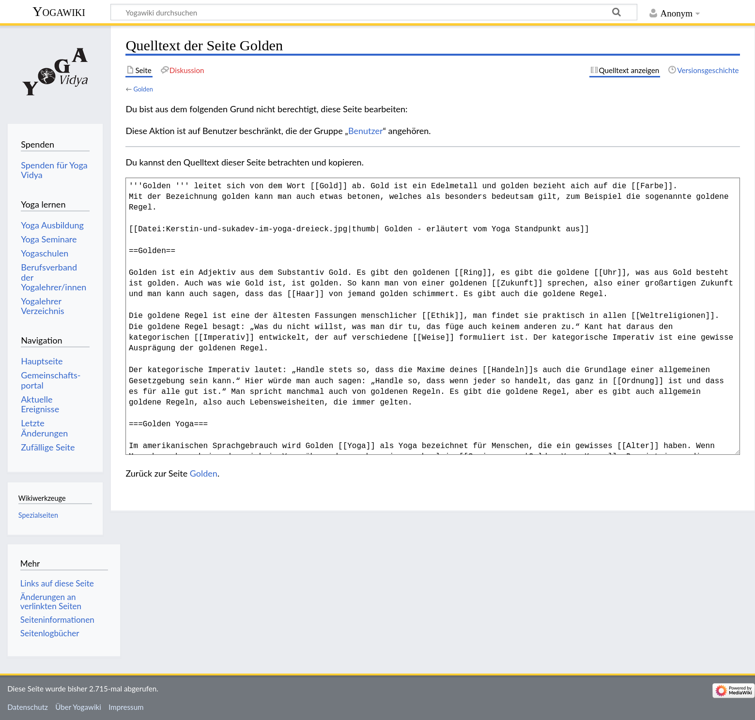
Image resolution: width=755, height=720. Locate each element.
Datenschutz (27, 707)
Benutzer (365, 130)
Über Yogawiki (78, 707)
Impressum (126, 707)
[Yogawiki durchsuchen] (374, 12)
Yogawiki (58, 11)
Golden (143, 89)
